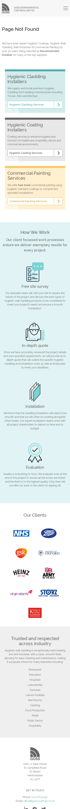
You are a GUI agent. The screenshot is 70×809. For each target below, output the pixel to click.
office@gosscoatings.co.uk (38, 800)
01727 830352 (39, 797)
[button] (35, 104)
